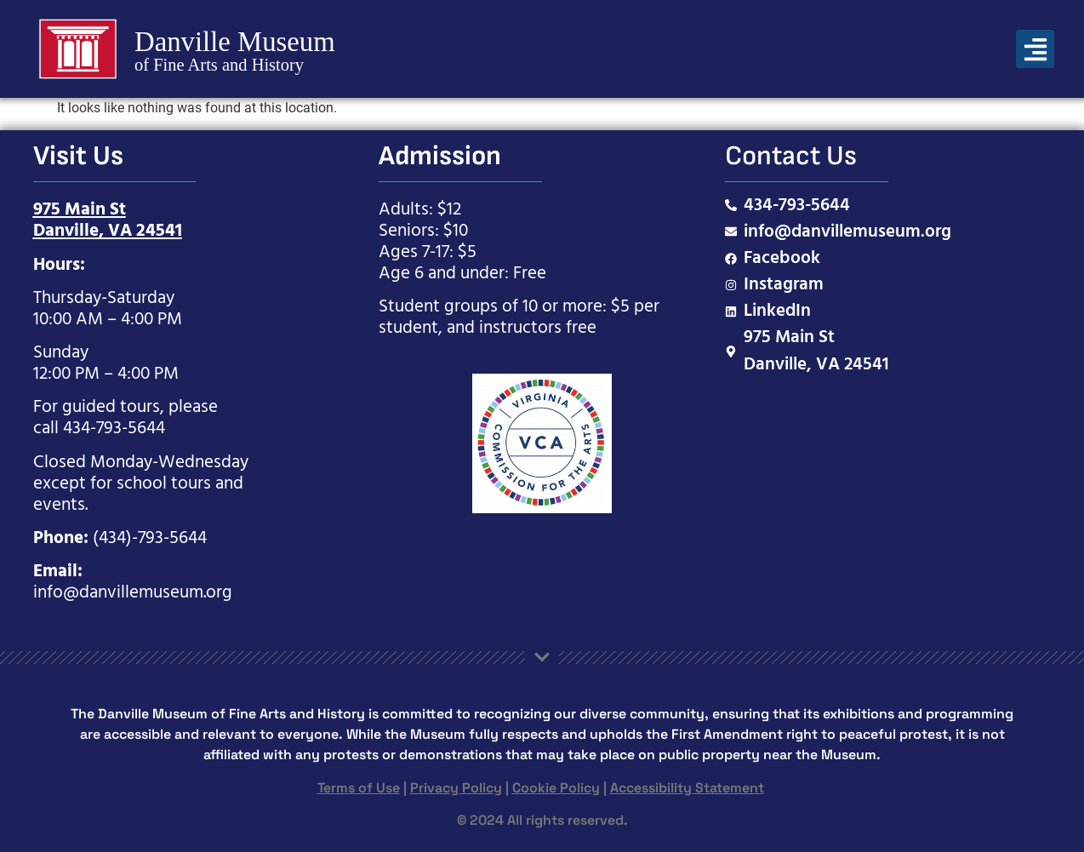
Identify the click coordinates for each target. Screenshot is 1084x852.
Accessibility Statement (687, 788)
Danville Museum (234, 41)
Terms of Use (358, 788)
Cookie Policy (556, 788)
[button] (1035, 49)
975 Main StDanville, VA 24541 (107, 220)
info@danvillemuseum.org (132, 593)
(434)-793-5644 (150, 538)
